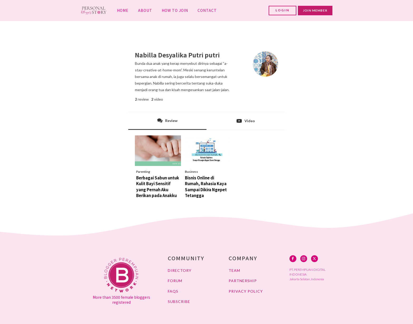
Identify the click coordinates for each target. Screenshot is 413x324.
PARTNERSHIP (243, 281)
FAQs (173, 291)
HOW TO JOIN (175, 10)
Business (191, 172)
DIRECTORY (179, 270)
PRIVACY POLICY (246, 291)
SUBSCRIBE (179, 301)
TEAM (234, 270)
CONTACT (207, 10)
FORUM (175, 281)
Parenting (143, 172)
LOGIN (282, 10)
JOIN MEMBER (315, 10)
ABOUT (145, 10)
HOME (123, 10)
